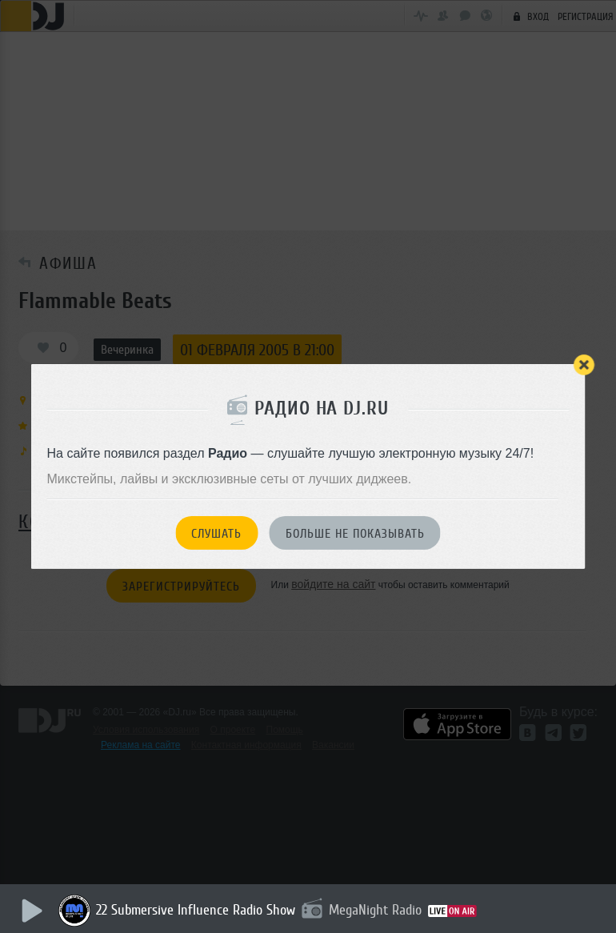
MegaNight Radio (376, 910)
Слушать (216, 534)
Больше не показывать (355, 534)
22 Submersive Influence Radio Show (197, 910)
